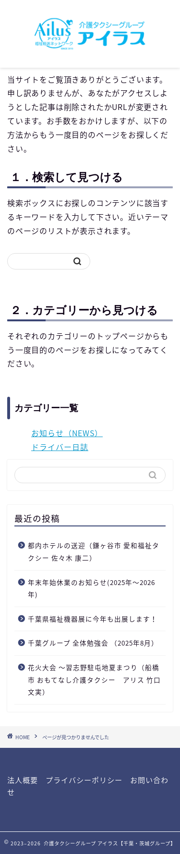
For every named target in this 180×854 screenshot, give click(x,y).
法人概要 (22, 779)
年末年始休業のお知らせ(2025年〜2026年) (91, 588)
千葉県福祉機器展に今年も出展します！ (92, 618)
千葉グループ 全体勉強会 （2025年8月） (93, 642)
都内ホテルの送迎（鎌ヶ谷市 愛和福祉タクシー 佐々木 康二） (93, 551)
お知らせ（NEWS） (67, 433)
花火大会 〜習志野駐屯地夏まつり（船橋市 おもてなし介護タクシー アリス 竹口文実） (94, 679)
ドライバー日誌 (59, 446)
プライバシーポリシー (84, 779)
